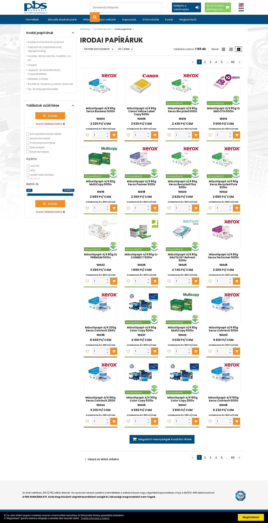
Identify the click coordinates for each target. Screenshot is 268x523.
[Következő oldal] (239, 61)
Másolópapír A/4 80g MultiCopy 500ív (100, 182)
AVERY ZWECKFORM (42, 175)
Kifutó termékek (39, 152)
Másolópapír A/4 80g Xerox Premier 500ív (141, 182)
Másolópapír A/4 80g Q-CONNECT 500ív (141, 256)
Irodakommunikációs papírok (46, 42)
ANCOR (34, 166)
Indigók (32, 65)
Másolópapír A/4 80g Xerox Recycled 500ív (182, 109)
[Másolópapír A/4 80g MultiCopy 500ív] (100, 162)
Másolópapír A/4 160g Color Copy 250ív (182, 399)
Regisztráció (188, 19)
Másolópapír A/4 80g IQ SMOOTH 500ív (223, 109)
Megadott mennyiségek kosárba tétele (165, 439)
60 (232, 62)
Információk (151, 19)
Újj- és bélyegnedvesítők (43, 89)
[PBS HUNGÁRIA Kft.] (35, 7)
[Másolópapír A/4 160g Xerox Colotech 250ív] (100, 378)
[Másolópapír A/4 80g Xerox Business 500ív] (100, 89)
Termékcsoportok (102, 29)
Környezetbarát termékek (45, 134)
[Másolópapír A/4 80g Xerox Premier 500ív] (141, 162)
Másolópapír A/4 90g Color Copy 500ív (141, 329)
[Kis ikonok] (230, 49)
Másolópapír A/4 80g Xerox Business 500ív (100, 109)
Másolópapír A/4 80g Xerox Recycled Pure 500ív (223, 184)
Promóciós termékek (42, 143)
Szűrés (53, 116)
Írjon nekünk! (107, 19)
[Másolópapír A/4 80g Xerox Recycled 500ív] (182, 89)
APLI (32, 170)
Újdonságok (37, 147)
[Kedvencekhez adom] (87, 134)
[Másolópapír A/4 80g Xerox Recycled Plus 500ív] (182, 162)
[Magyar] (241, 10)
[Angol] (241, 5)
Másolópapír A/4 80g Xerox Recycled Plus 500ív (182, 184)
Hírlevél (88, 19)
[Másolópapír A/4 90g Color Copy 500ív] (141, 308)
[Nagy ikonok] (238, 49)
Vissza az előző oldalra (103, 459)
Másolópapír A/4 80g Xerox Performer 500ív (223, 256)
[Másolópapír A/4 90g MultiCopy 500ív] (182, 308)
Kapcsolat (129, 19)
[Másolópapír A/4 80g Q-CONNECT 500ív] (141, 235)
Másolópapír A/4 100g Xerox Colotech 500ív (223, 399)
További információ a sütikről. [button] (95, 518)
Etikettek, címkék (38, 79)
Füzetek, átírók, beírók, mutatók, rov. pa (49, 58)
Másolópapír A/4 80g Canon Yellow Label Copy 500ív (141, 111)
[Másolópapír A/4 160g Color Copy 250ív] (182, 378)
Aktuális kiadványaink (62, 19)
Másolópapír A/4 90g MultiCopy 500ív (182, 329)
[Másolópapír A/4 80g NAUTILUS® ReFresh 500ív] (182, 235)
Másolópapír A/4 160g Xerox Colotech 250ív (100, 399)
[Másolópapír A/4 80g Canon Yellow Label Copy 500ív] (141, 89)
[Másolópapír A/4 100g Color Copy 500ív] (141, 378)
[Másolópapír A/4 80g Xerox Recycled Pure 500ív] (223, 162)
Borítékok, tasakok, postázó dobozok (50, 84)
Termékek (32, 19)
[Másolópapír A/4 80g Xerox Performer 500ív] (223, 235)
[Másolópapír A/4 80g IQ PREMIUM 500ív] (100, 235)
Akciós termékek (40, 138)
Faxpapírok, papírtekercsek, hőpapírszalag (45, 49)
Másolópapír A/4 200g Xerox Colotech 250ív (100, 329)
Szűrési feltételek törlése (49, 123)
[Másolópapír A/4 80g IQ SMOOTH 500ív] (223, 89)
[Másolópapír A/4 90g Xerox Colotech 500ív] (223, 308)
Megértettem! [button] (251, 517)
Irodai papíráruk (123, 29)
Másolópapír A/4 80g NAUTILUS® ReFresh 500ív (182, 257)
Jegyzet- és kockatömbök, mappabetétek (44, 72)
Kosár (169, 19)
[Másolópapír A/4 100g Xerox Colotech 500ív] (223, 378)
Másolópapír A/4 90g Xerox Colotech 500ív (223, 329)
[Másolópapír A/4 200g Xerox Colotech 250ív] (100, 308)
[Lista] (223, 49)
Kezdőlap (85, 29)
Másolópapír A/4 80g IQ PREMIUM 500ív (100, 256)
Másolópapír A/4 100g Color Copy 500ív (141, 399)
